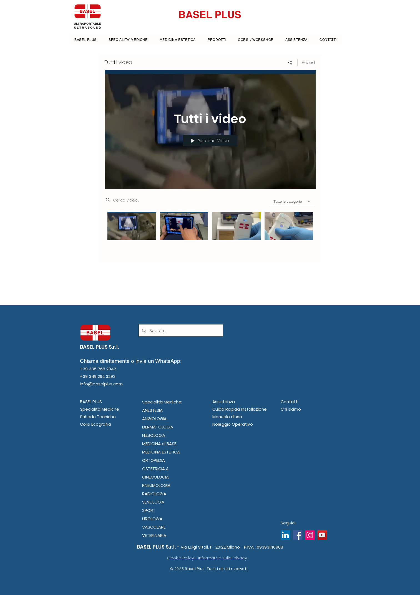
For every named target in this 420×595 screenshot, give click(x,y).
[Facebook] (297, 535)
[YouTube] (322, 535)
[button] (217, 39)
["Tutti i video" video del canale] (210, 233)
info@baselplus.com (101, 384)
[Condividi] (290, 62)
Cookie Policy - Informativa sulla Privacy (207, 558)
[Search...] (180, 330)
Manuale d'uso (227, 417)
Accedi (309, 62)
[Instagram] (310, 535)
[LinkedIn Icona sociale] (285, 535)
